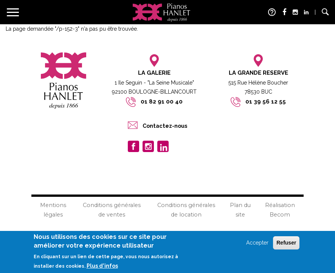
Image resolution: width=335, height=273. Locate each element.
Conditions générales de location (186, 210)
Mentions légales (53, 210)
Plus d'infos (102, 267)
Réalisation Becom (280, 210)
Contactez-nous (165, 125)
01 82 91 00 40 (162, 101)
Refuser (286, 243)
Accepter (257, 243)
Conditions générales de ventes (112, 210)
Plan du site (240, 210)
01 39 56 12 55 (265, 101)
